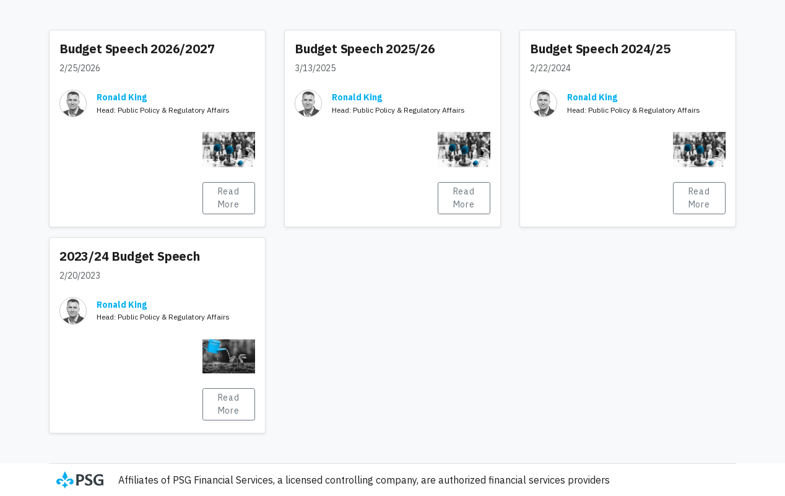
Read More (229, 198)
